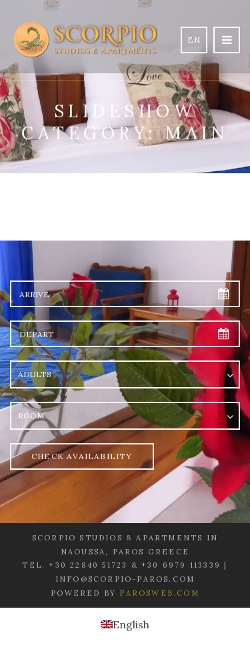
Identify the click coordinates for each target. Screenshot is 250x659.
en (194, 40)
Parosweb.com (159, 593)
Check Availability (82, 456)
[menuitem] (125, 624)
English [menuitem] (131, 624)
